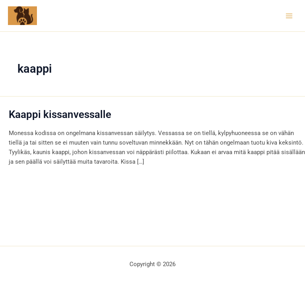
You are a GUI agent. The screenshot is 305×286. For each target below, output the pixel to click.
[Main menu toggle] (289, 15)
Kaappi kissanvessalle (60, 114)
